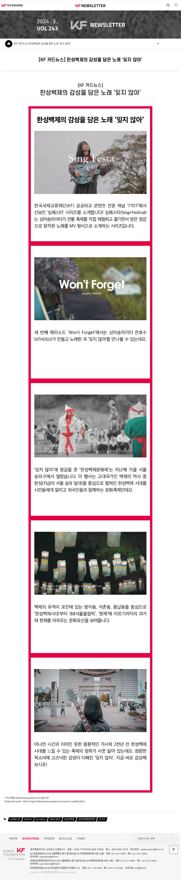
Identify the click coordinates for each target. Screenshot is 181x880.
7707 (103, 819)
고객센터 (80, 838)
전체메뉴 (176, 5)
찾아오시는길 (65, 838)
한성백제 (70, 819)
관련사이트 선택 (155, 838)
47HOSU (41, 819)
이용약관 (13, 838)
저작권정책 (49, 838)
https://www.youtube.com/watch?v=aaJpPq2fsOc (61, 801)
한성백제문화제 (87, 819)
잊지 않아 (56, 819)
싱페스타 (15, 819)
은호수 (28, 819)
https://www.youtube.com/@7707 (32, 798)
